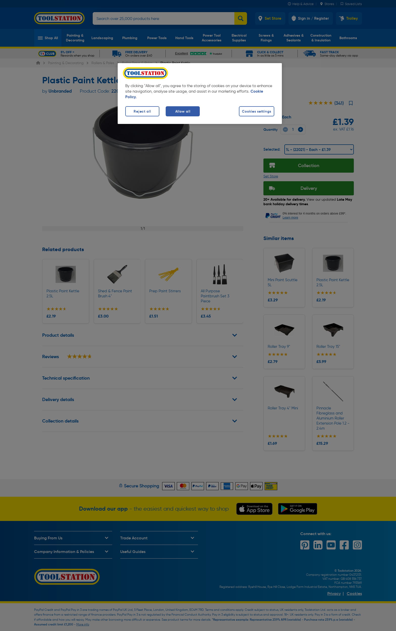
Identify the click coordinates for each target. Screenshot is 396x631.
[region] (200, 93)
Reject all (142, 111)
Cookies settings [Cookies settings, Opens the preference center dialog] (256, 111)
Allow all (182, 111)
